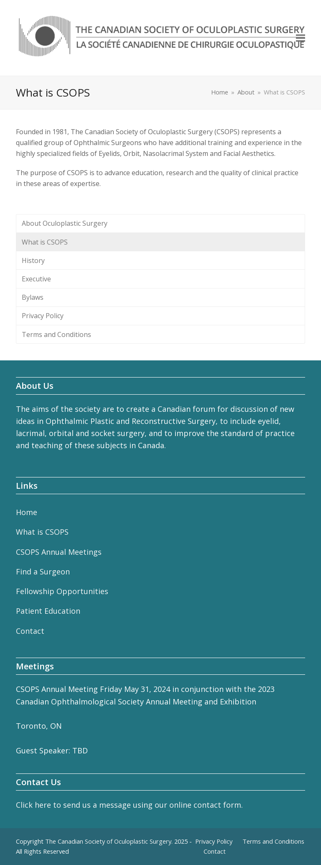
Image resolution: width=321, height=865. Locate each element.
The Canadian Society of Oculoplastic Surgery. (109, 841)
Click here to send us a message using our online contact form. (129, 805)
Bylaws (32, 297)
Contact (30, 631)
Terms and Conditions (56, 334)
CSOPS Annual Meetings (59, 552)
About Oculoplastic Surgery (64, 223)
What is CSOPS (45, 242)
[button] (300, 37)
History (33, 260)
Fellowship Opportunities (62, 591)
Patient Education (48, 611)
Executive (36, 278)
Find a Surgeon (43, 571)
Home (26, 512)
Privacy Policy (43, 315)
